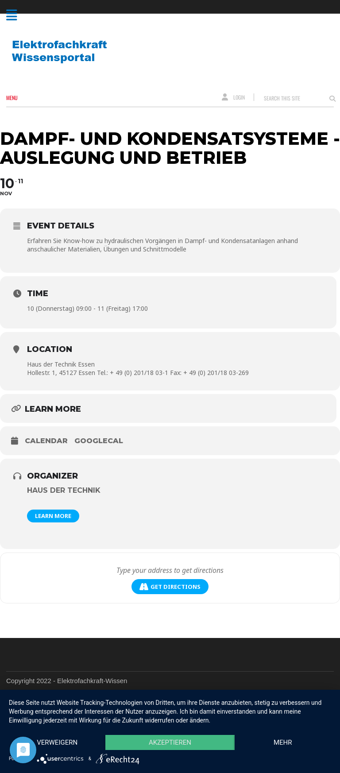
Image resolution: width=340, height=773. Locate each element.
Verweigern (57, 742)
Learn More (53, 516)
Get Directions (170, 587)
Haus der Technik (63, 490)
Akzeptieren (170, 742)
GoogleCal (98, 441)
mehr (283, 742)
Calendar (46, 441)
